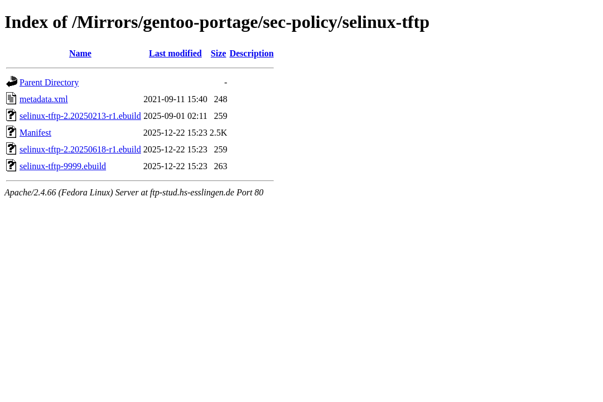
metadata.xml (44, 99)
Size (218, 53)
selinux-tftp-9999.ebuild (63, 166)
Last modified (175, 53)
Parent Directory (49, 82)
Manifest (35, 132)
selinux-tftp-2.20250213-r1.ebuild (80, 116)
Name (80, 53)
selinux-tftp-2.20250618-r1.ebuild (80, 149)
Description (251, 53)
